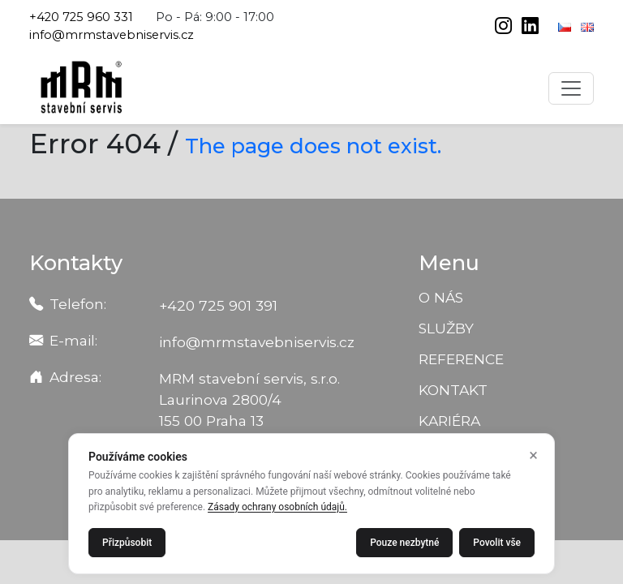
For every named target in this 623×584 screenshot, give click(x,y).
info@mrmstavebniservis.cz (111, 35)
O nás (441, 297)
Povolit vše (497, 542)
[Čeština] (566, 26)
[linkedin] (530, 27)
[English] (587, 26)
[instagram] (505, 27)
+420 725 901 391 (218, 305)
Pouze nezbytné (404, 542)
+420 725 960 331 (81, 17)
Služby (446, 328)
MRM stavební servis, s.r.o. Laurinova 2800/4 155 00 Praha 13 (249, 399)
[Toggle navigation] (571, 88)
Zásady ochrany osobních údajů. (277, 507)
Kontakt (453, 389)
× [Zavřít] (533, 455)
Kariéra (449, 420)
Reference (461, 358)
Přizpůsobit (127, 542)
